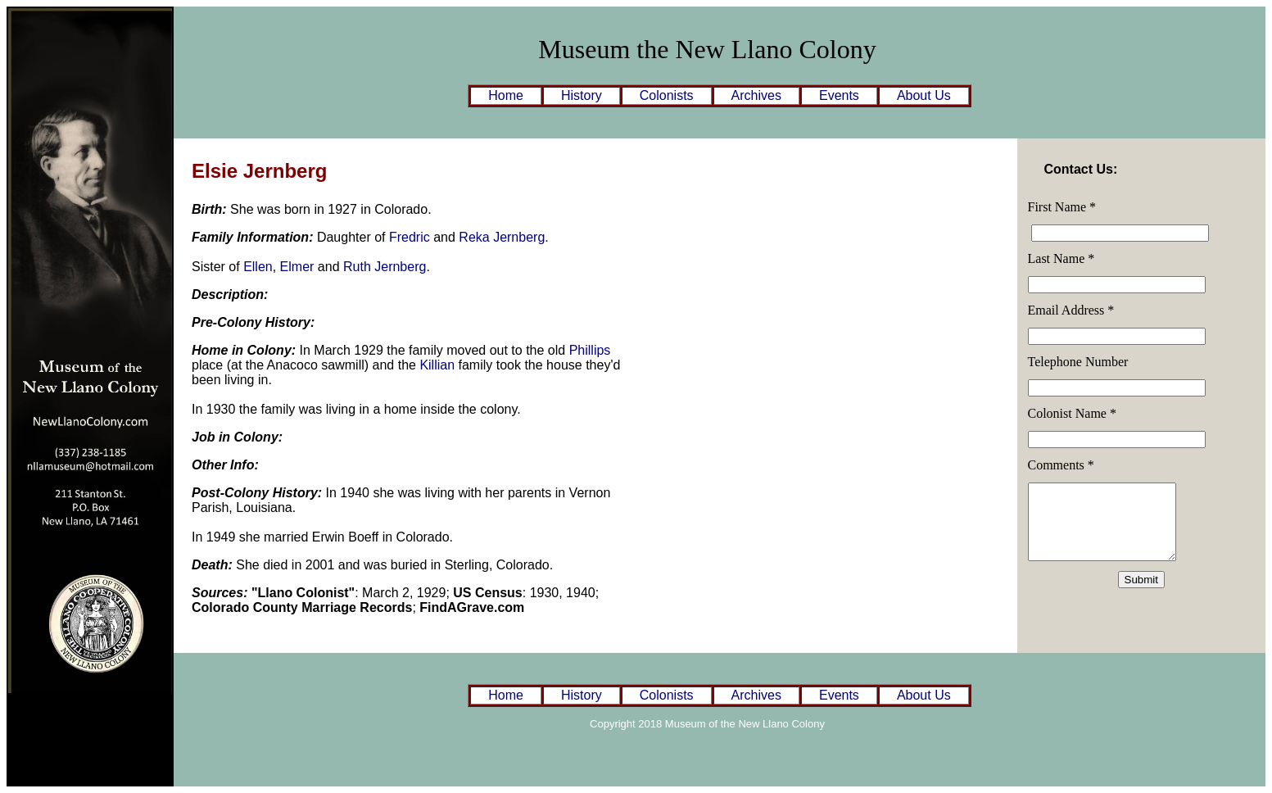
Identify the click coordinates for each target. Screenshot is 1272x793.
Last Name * (1061, 258)
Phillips (590, 350)
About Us (924, 95)
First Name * (1062, 207)
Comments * (1061, 465)
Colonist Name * (1072, 413)
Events (839, 95)
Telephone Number (1078, 362)
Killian (437, 365)
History (581, 95)
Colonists (667, 95)
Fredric (409, 237)
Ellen (258, 267)
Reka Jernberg (502, 237)
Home (505, 95)
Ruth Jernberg (384, 267)
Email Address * (1071, 310)
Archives (756, 95)
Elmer (297, 267)
